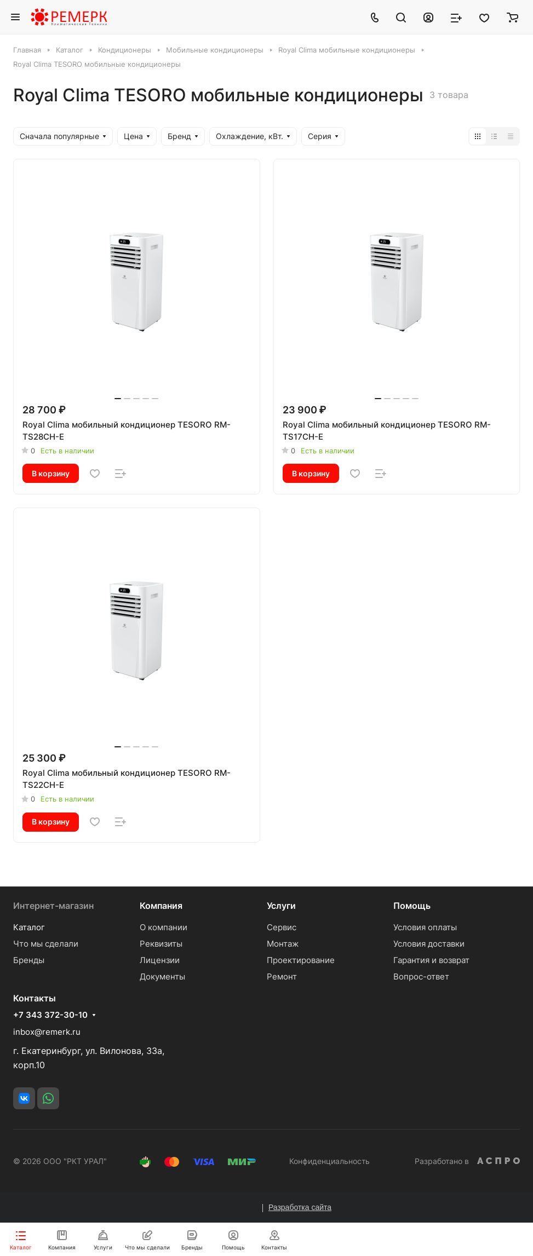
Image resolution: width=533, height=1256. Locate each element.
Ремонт (282, 976)
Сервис (281, 927)
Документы (162, 976)
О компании (163, 927)
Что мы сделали (45, 943)
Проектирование (301, 960)
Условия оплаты (425, 927)
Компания (161, 905)
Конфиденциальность (329, 1161)
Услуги (281, 905)
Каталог (29, 927)
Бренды (28, 960)
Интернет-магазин (53, 905)
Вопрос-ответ (421, 976)
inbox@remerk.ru (47, 1032)
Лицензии (160, 960)
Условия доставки (429, 943)
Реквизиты (161, 943)
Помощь (412, 905)
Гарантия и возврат (431, 960)
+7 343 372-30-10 (50, 1015)
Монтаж (283, 943)
